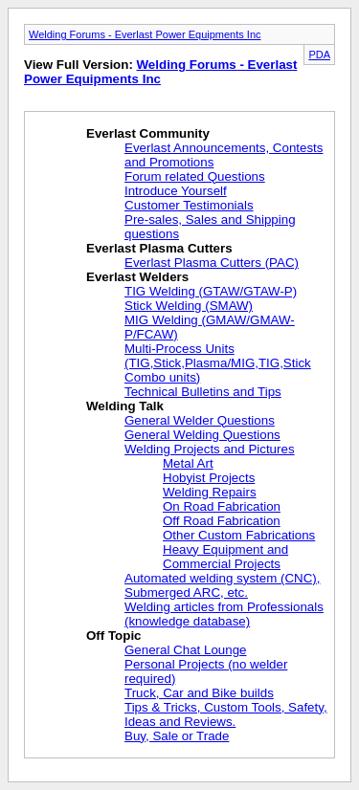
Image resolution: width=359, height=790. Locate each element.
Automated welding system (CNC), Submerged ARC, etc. (222, 585)
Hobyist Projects (209, 478)
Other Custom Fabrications (239, 535)
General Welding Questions (202, 435)
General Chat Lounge (185, 650)
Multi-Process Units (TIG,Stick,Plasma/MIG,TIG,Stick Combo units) (217, 362)
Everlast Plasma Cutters (159, 248)
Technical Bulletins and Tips (202, 391)
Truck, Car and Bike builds (199, 693)
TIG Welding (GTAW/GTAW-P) (210, 291)
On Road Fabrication (221, 506)
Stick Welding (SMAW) (188, 305)
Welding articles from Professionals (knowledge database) (224, 614)
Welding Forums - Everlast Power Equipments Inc (145, 34)
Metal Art (188, 463)
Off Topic (114, 635)
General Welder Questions (199, 420)
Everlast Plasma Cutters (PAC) (211, 262)
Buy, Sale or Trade (176, 736)
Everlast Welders (137, 277)
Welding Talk (125, 406)
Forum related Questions (194, 176)
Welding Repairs (210, 492)
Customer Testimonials (189, 205)
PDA (319, 54)
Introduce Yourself (175, 191)
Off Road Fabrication (221, 521)
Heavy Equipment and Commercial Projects (225, 556)
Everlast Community (148, 133)
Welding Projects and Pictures (209, 449)
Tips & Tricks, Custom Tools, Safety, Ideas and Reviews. (225, 714)
